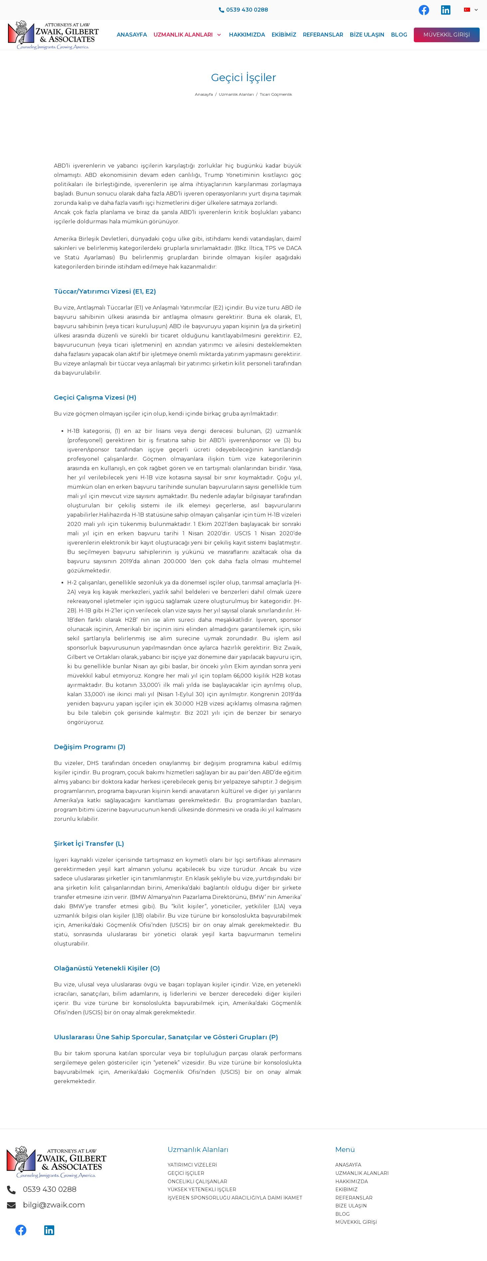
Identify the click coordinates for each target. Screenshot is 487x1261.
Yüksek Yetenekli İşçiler (202, 1190)
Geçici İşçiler (186, 1173)
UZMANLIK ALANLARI (362, 1173)
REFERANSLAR (354, 1198)
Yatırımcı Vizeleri (192, 1165)
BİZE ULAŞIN (351, 1206)
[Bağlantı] (53, 35)
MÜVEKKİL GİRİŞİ (356, 1222)
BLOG (342, 1214)
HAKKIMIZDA (351, 1182)
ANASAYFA (348, 1165)
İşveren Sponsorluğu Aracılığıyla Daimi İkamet (235, 1198)
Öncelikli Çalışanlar (197, 1182)
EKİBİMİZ (346, 1190)
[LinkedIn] (49, 1230)
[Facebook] (21, 1230)
